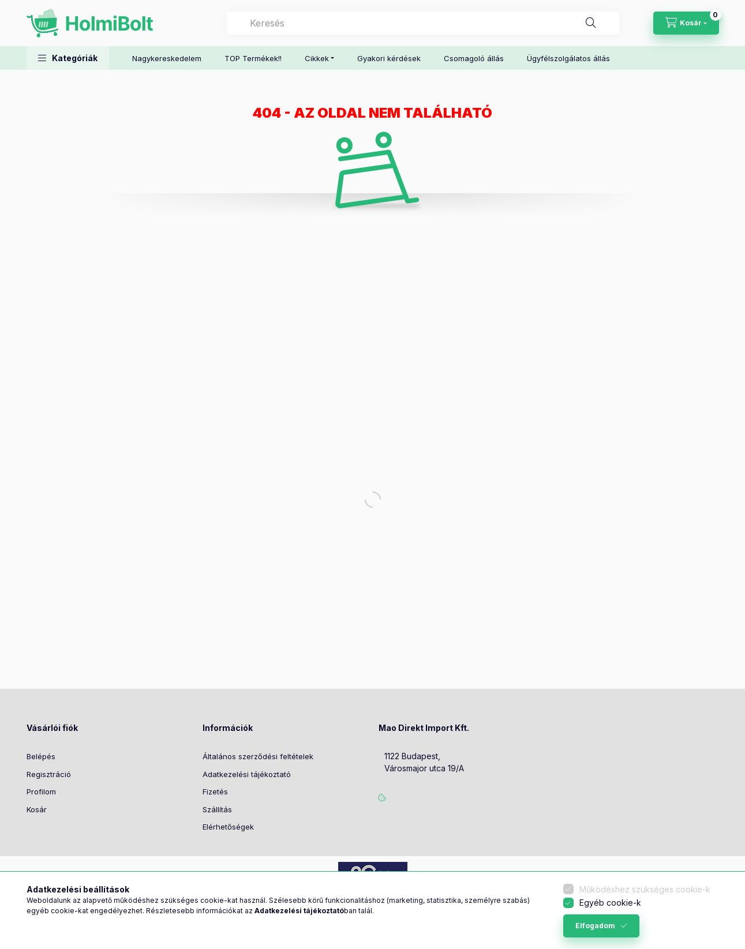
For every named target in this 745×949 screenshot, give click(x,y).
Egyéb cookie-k (610, 902)
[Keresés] (591, 23)
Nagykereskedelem (166, 58)
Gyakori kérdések (389, 58)
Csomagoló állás (474, 58)
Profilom (41, 791)
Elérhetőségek (228, 826)
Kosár (37, 809)
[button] (68, 58)
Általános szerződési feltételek (258, 756)
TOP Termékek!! (253, 58)
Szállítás (217, 809)
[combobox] (423, 23)
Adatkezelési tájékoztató (247, 774)
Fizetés (215, 791)
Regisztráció (49, 774)
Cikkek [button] (317, 58)
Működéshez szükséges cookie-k (644, 889)
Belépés (41, 756)
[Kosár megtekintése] (686, 23)
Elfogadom (595, 925)
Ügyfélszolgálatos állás (568, 58)
